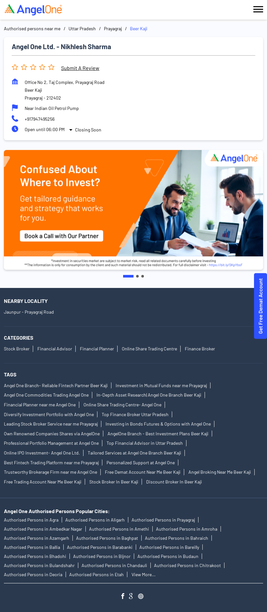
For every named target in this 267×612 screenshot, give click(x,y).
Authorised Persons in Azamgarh (36, 538)
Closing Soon (88, 129)
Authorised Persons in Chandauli (114, 565)
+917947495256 (40, 119)
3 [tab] (142, 276)
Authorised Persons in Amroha (186, 529)
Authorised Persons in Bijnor (102, 556)
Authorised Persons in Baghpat (107, 538)
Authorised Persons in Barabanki (100, 547)
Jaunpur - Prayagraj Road (29, 312)
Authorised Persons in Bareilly (169, 547)
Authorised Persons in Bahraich (176, 538)
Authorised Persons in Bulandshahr (39, 565)
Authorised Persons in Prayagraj (163, 520)
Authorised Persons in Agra (31, 520)
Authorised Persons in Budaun (167, 556)
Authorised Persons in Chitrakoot (187, 565)
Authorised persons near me (32, 28)
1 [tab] (128, 276)
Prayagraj (113, 28)
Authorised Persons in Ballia (32, 547)
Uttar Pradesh (82, 28)
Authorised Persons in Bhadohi (35, 556)
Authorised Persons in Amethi (119, 529)
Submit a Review (80, 68)
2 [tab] (137, 276)
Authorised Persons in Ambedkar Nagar (43, 529)
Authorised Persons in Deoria (33, 574)
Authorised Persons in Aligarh (95, 520)
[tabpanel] (133, 210)
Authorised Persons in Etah (96, 574)
